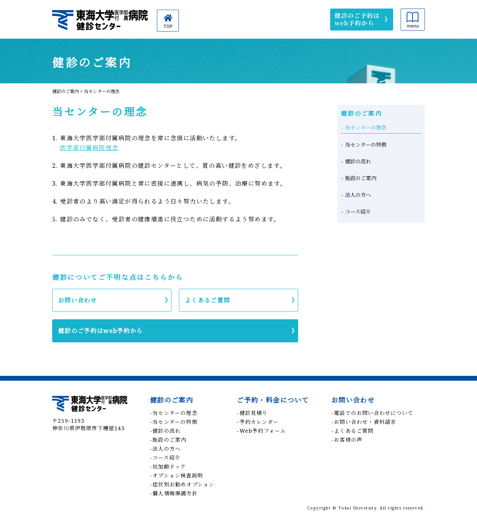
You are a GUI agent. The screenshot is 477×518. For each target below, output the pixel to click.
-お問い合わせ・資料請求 (363, 421)
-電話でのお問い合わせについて (372, 412)
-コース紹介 (165, 457)
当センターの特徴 (365, 144)
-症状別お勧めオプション (182, 484)
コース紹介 (358, 211)
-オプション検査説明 (176, 475)
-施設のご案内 (168, 439)
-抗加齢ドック (168, 466)
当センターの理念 (365, 127)
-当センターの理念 (174, 412)
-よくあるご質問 (352, 430)
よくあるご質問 (207, 300)
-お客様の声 (346, 439)
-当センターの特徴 (174, 421)
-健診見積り (252, 412)
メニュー (413, 20)
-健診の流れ (165, 430)
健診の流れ (358, 161)
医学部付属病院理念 (89, 148)
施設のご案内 (360, 178)
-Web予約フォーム (261, 430)
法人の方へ (358, 194)
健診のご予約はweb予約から (100, 331)
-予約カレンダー (258, 421)
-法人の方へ (165, 448)
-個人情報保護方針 (174, 493)
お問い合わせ (77, 300)
